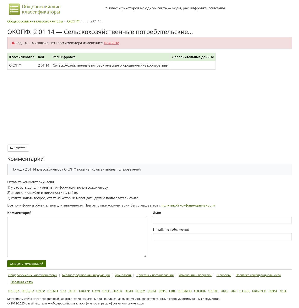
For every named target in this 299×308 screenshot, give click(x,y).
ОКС (234, 291)
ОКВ (172, 291)
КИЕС (283, 291)
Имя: (157, 212)
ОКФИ (272, 291)
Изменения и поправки (195, 275)
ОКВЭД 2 (28, 291)
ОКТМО (52, 291)
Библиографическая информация (86, 275)
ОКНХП (213, 291)
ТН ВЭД (244, 291)
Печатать (18, 148)
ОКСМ (151, 291)
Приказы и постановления (155, 275)
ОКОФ (40, 291)
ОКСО (72, 291)
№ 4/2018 (111, 43)
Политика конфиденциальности (258, 275)
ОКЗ (63, 291)
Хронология (123, 275)
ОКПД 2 (13, 291)
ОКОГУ (140, 291)
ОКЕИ (106, 291)
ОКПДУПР (259, 291)
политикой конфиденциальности (188, 205)
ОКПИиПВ (185, 291)
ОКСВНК (200, 291)
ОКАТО (117, 291)
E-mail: (171, 229)
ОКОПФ (84, 291)
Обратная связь (22, 282)
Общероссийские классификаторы (32, 275)
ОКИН (129, 291)
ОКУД (96, 291)
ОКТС (224, 291)
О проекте (223, 275)
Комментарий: (19, 212)
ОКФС (162, 291)
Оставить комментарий (26, 264)
